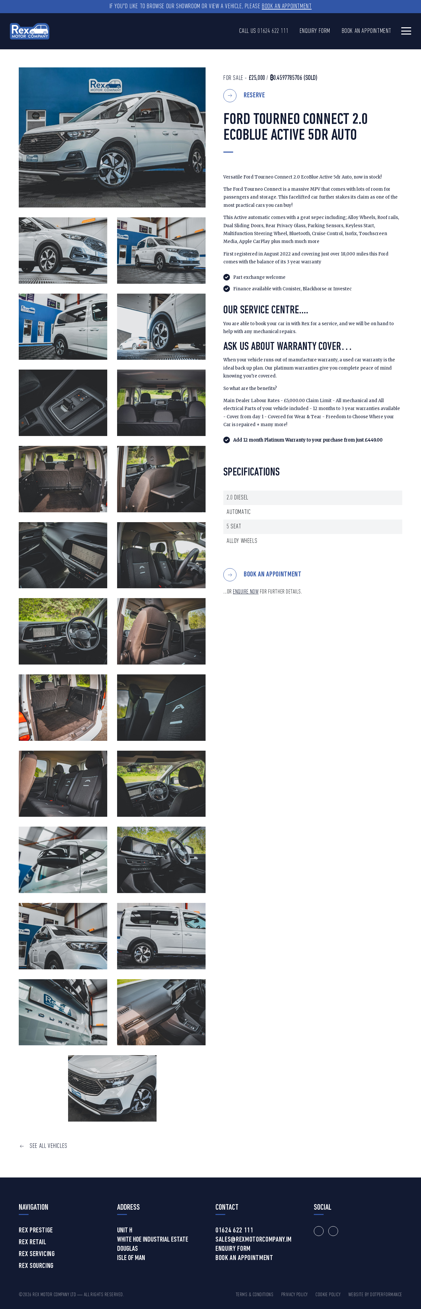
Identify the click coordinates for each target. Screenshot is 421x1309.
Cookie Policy (327, 1294)
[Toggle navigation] (406, 30)
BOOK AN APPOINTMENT (273, 574)
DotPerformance (386, 1294)
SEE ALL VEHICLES (48, 1146)
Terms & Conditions (255, 1294)
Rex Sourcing (36, 1266)
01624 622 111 (273, 31)
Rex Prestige (36, 1230)
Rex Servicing (37, 1254)
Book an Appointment (286, 6)
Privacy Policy (294, 1294)
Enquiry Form (315, 31)
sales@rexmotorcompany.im (253, 1240)
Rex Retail (32, 1242)
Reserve (254, 95)
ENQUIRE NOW (246, 592)
